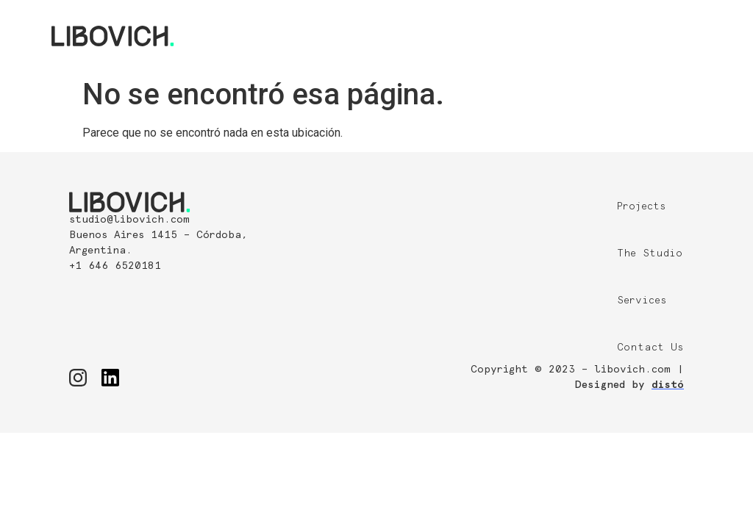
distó (668, 385)
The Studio (649, 253)
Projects (641, 206)
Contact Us (650, 347)
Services (642, 300)
